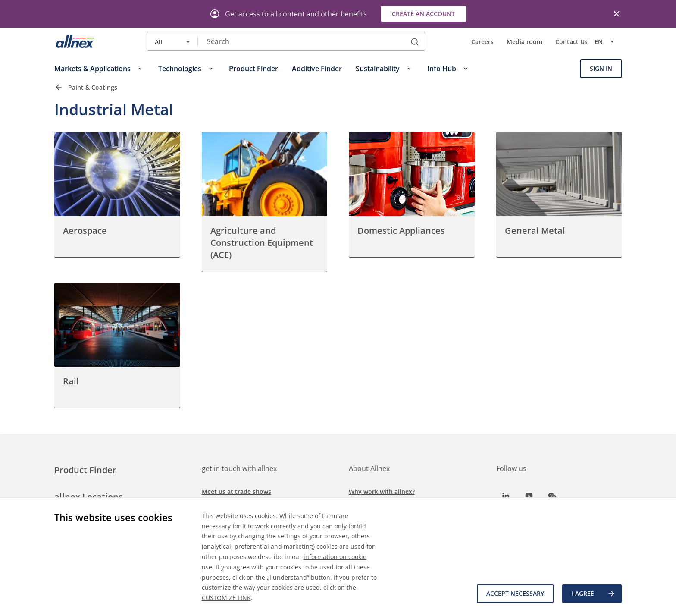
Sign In (601, 68)
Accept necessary (515, 593)
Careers (482, 42)
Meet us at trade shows (236, 491)
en (608, 41)
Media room (524, 42)
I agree (594, 593)
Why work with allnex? (382, 491)
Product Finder (85, 470)
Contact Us (571, 42)
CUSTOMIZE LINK (226, 598)
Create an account (423, 13)
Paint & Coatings (92, 87)
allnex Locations (88, 497)
